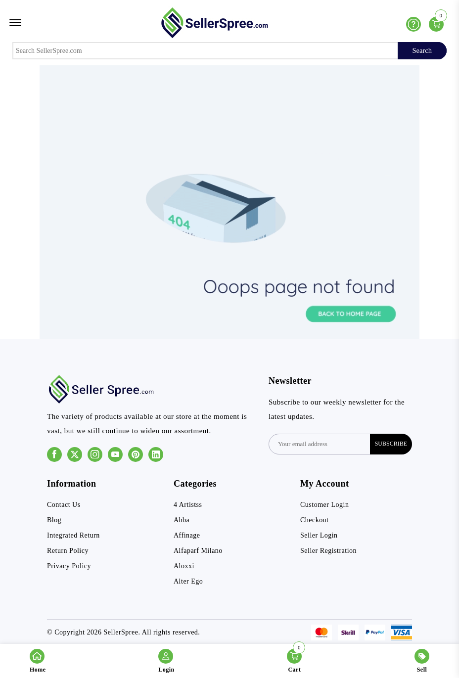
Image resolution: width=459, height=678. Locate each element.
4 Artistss (188, 504)
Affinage (187, 535)
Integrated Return (73, 535)
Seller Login (319, 535)
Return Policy (68, 550)
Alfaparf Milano (198, 550)
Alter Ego (188, 581)
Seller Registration (328, 550)
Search (422, 50)
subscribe (391, 443)
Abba (181, 520)
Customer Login (324, 504)
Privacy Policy (69, 566)
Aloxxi (184, 566)
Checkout (314, 520)
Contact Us (64, 504)
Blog (54, 520)
